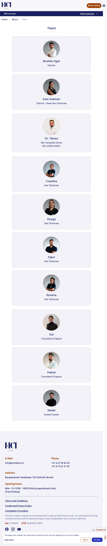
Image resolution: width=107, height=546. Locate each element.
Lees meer (9, 540)
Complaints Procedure (16, 511)
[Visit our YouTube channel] (19, 529)
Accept (97, 540)
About (15, 19)
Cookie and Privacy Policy (18, 506)
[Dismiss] (101, 13)
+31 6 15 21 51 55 (62, 466)
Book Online (94, 5)
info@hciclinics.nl (14, 463)
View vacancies (91, 14)
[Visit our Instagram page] (13, 529)
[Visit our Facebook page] (7, 529)
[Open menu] (104, 5)
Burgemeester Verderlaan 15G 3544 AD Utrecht (29, 477)
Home (5, 19)
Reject (85, 540)
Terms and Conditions (16, 501)
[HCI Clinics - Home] (6, 5)
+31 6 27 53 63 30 (62, 463)
